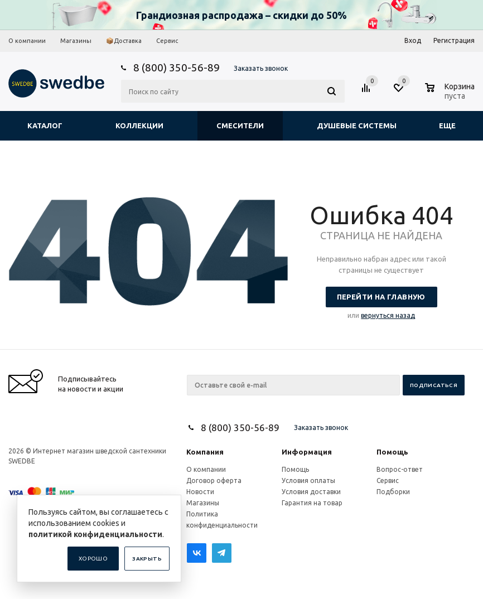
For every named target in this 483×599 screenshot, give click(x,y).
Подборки (393, 491)
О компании (206, 469)
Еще (452, 125)
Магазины (202, 502)
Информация (307, 452)
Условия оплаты (308, 480)
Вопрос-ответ (399, 469)
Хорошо (93, 558)
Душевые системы (357, 125)
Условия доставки (311, 491)
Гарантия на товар (312, 502)
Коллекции (139, 125)
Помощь (392, 452)
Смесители (240, 125)
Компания (205, 452)
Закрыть (147, 558)
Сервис (387, 480)
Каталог (44, 125)
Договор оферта (213, 480)
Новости (200, 491)
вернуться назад (388, 315)
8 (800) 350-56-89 (176, 67)
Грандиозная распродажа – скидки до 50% (241, 15)
